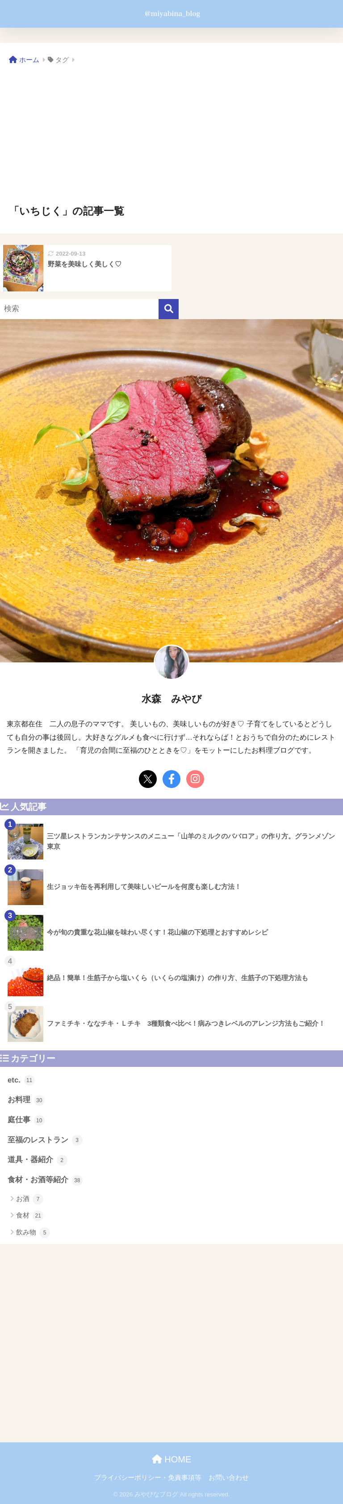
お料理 (26, 1100)
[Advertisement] (171, 135)
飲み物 (33, 1232)
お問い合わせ (229, 1477)
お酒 (29, 1199)
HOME (172, 1459)
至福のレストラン (45, 1140)
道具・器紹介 (37, 1160)
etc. (21, 1080)
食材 (29, 1215)
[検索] (169, 309)
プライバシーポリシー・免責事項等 (147, 1477)
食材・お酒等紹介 (45, 1180)
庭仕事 (26, 1120)
